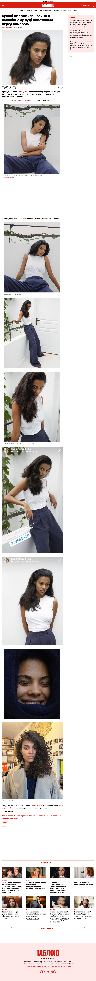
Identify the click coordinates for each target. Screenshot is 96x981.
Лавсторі (56, 10)
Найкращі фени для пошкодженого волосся (83, 883)
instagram (9, 177)
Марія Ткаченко (7, 27)
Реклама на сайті (30, 966)
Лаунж (72, 18)
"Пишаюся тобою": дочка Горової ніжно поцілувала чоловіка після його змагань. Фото (36, 885)
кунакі (5, 822)
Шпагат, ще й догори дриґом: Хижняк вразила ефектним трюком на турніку (11, 915)
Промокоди (67, 966)
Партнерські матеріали (54, 966)
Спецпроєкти (72, 10)
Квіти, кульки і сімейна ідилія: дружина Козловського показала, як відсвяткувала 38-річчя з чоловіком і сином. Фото (81, 45)
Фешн (35, 10)
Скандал (29, 10)
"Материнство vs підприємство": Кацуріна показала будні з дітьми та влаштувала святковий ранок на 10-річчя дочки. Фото (81, 33)
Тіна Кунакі (23, 92)
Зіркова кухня (47, 10)
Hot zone (64, 10)
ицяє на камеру (36, 806)
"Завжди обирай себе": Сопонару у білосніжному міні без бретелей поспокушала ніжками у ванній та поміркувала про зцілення (60, 917)
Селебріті (22, 10)
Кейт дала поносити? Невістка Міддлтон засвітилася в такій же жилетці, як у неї (83, 915)
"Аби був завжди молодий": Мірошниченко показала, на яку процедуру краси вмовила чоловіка (36, 916)
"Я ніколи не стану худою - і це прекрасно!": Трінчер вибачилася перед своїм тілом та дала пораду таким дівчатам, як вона (60, 887)
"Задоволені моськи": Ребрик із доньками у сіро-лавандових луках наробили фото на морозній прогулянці (81, 23)
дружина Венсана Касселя (24, 100)
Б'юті (40, 10)
